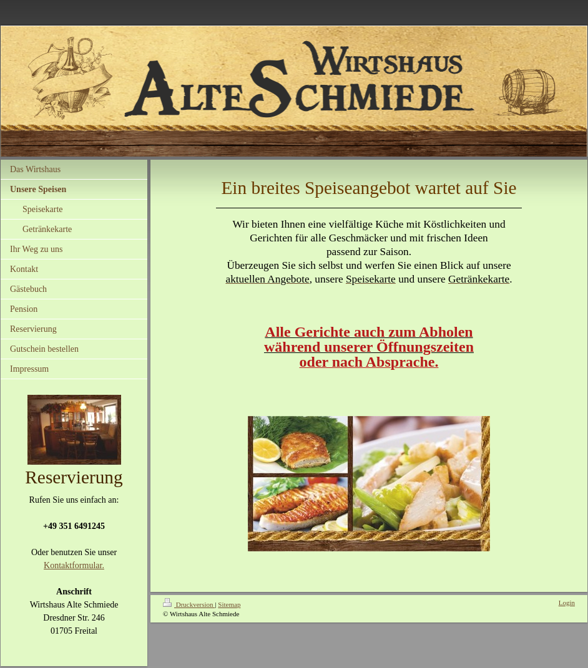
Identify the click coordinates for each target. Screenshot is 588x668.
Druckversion (189, 604)
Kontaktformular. (74, 565)
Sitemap (229, 604)
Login (567, 602)
